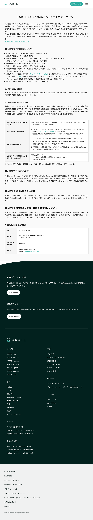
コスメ (9, 390)
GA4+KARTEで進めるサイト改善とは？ (20, 430)
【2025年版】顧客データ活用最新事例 (20, 450)
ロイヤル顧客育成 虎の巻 (15, 427)
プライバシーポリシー (11, 489)
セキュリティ (51, 400)
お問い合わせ (13, 293)
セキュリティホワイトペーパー (14, 493)
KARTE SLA (51, 403)
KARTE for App (12, 357)
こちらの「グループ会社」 (38, 74)
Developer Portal (54, 368)
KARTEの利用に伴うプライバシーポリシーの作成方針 (22, 497)
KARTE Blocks (13, 364)
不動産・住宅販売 (12, 401)
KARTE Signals (12, 368)
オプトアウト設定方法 (11, 480)
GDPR (49, 406)
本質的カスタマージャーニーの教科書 (19, 446)
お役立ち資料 (12, 441)
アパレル (10, 387)
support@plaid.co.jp (32, 251)
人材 (8, 404)
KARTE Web (11, 354)
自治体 (9, 411)
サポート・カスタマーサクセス (57, 357)
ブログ (50, 354)
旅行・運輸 (10, 407)
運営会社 (7, 506)
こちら (19, 76)
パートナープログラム (55, 384)
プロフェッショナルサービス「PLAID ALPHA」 (64, 387)
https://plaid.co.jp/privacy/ (17, 41)
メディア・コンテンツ (14, 414)
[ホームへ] (11, 4)
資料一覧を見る (14, 316)
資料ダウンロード (76, 4)
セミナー (10, 421)
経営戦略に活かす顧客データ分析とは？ (20, 434)
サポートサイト (53, 364)
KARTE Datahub (13, 371)
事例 (8, 382)
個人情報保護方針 (10, 502)
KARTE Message (13, 361)
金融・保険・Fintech (14, 397)
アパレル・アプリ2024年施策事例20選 (20, 453)
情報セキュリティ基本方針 (13, 484)
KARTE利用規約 (10, 471)
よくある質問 (51, 371)
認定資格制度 (51, 361)
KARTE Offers (12, 374)
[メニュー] (87, 4)
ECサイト (10, 394)
